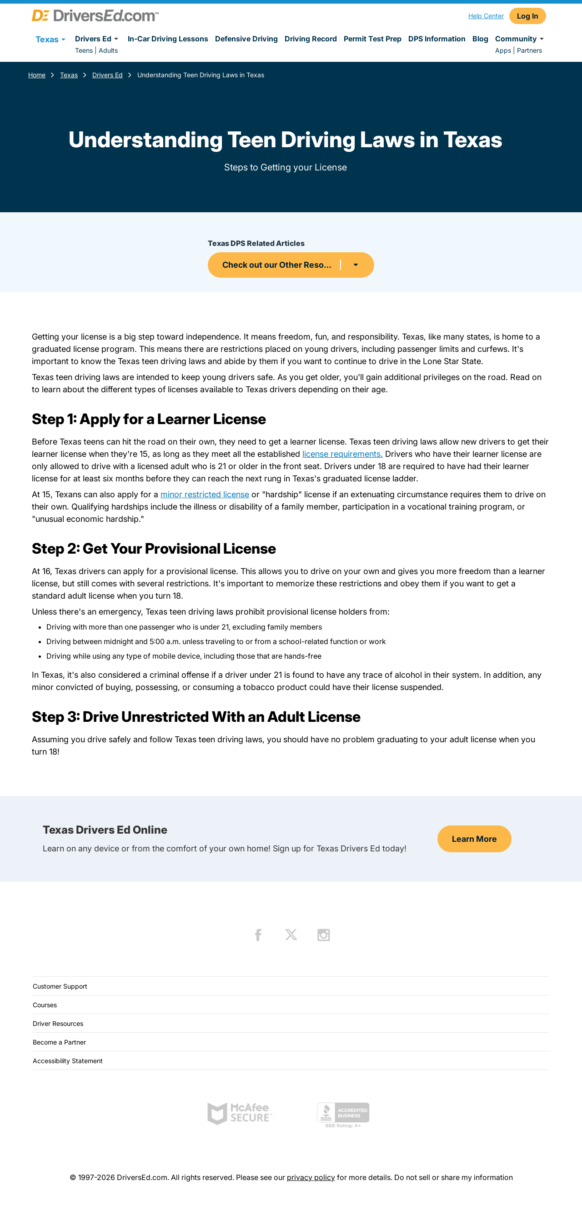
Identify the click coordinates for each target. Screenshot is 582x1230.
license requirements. (342, 454)
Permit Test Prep (372, 38)
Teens (84, 50)
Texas (69, 75)
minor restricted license (205, 494)
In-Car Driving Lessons (168, 38)
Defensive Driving (246, 38)
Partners (529, 50)
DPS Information (437, 38)
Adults (108, 50)
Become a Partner (59, 1042)
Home (36, 75)
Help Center (486, 16)
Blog (480, 38)
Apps (503, 50)
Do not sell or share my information (453, 1177)
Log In (527, 15)
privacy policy (311, 1177)
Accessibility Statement (68, 1061)
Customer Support (60, 986)
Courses (45, 1005)
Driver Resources (58, 1023)
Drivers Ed (98, 38)
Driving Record (311, 38)
